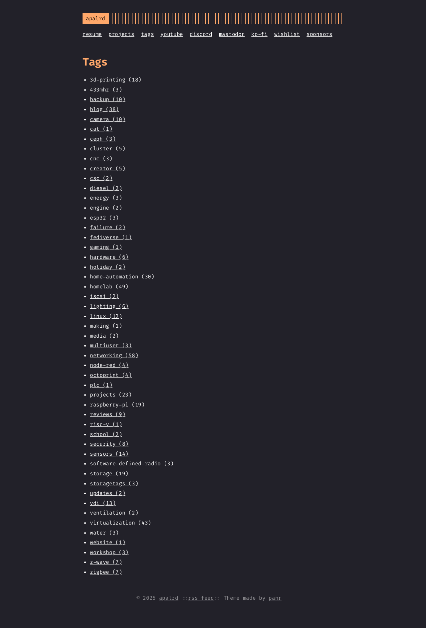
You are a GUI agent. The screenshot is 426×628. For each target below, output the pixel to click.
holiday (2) (107, 266)
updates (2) (107, 493)
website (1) (107, 542)
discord (201, 34)
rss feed (201, 597)
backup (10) (107, 99)
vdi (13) (102, 503)
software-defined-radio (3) (132, 463)
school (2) (106, 434)
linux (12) (106, 316)
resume (92, 34)
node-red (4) (109, 365)
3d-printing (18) (115, 79)
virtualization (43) (120, 522)
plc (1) (101, 385)
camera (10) (107, 119)
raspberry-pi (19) (117, 404)
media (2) (104, 335)
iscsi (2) (104, 296)
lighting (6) (109, 306)
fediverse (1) (111, 237)
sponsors (319, 34)
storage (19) (109, 473)
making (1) (106, 325)
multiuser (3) (111, 345)
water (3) (104, 532)
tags (147, 34)
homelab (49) (109, 286)
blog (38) (104, 109)
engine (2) (106, 207)
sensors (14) (109, 453)
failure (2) (107, 227)
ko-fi (259, 34)
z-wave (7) (106, 561)
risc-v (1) (106, 424)
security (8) (109, 443)
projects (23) (111, 394)
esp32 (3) (104, 217)
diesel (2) (106, 188)
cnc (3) (101, 158)
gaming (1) (106, 246)
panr (275, 597)
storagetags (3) (114, 483)
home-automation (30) (122, 276)
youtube (171, 34)
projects (121, 34)
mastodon (232, 34)
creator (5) (107, 168)
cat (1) (101, 128)
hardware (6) (109, 256)
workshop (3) (109, 552)
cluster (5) (107, 148)
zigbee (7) (106, 571)
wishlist (287, 34)
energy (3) (106, 197)
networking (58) (114, 355)
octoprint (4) (111, 375)
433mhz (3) (106, 89)
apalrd (168, 597)
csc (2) (101, 178)
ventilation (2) (114, 512)
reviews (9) (107, 414)
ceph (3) (102, 138)
